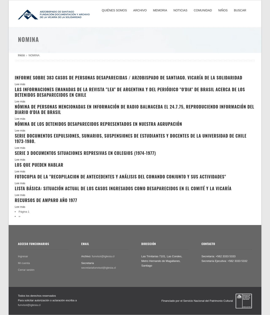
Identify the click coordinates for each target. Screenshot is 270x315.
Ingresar (23, 256)
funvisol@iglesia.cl (103, 256)
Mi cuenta (24, 263)
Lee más (20, 84)
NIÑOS (223, 10)
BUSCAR (240, 10)
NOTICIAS (180, 10)
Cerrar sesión (26, 269)
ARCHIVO (140, 10)
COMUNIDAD (203, 10)
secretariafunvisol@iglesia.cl (98, 267)
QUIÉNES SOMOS (114, 10)
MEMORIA (160, 10)
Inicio (21, 55)
